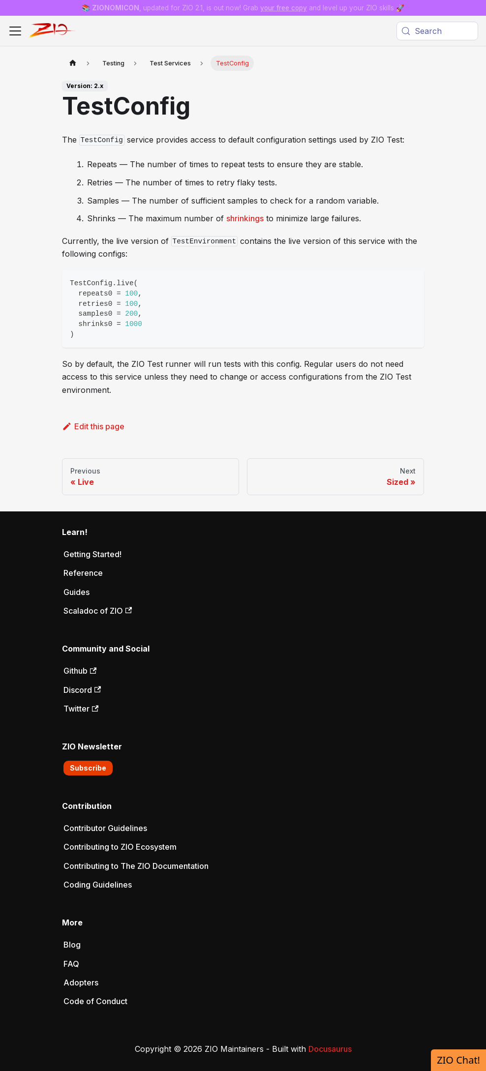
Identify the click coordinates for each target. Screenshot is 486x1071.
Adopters (80, 982)
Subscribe (88, 768)
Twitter (80, 709)
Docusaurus (330, 1049)
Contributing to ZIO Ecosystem (120, 847)
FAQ (71, 964)
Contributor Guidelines (105, 828)
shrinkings (245, 218)
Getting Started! (92, 554)
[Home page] (72, 63)
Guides (76, 592)
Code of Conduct (95, 1001)
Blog (72, 945)
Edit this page (93, 426)
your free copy (283, 8)
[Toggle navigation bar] (15, 31)
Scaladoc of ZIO (97, 611)
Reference (83, 573)
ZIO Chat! (458, 1060)
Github (79, 671)
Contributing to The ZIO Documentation (136, 866)
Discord (82, 690)
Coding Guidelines (97, 885)
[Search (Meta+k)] (437, 31)
